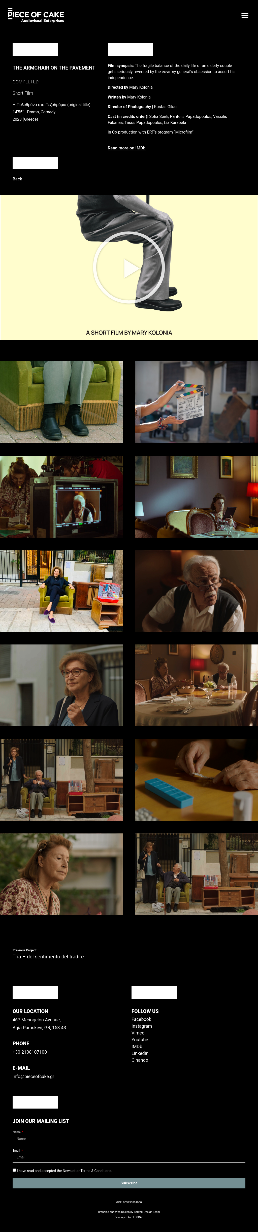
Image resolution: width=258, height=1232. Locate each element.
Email (17, 1150)
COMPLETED (26, 81)
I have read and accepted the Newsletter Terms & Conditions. (64, 1171)
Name (17, 1132)
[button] (244, 15)
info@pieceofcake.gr (33, 1076)
